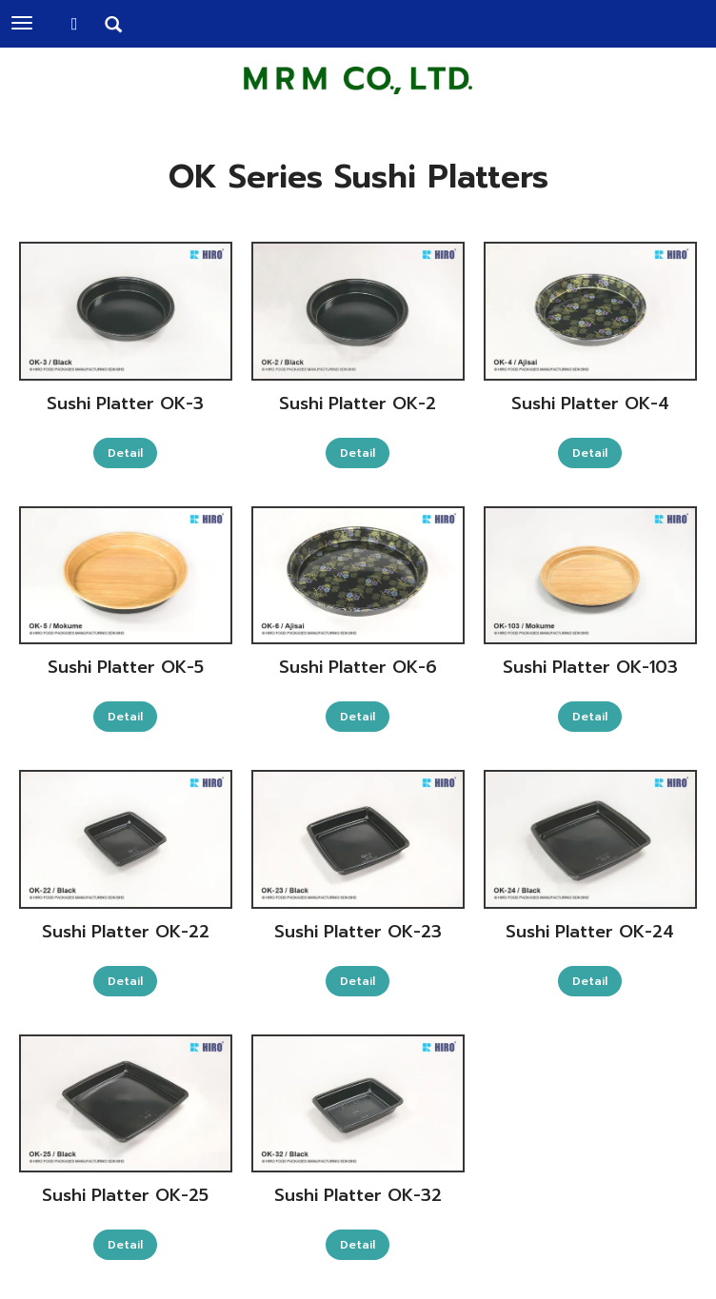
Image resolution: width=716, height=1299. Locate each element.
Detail (125, 453)
